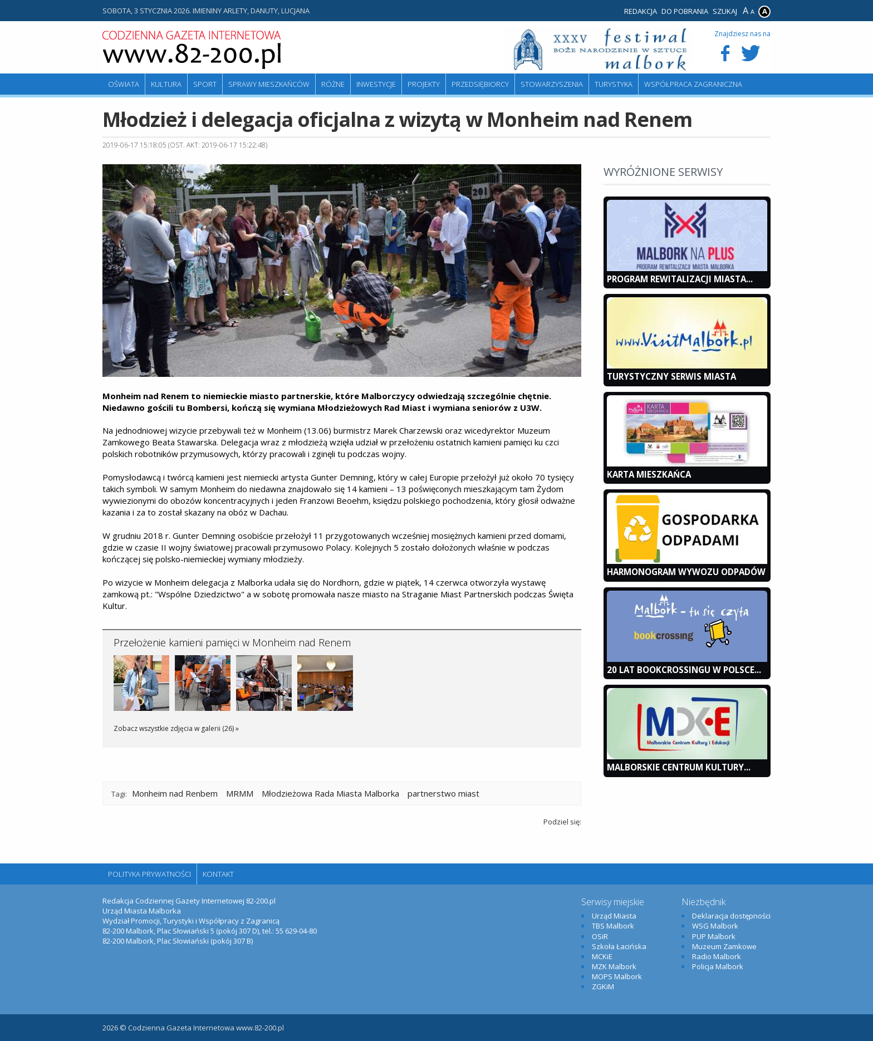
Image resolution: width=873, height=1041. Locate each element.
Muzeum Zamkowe (724, 946)
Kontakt (218, 874)
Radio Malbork (716, 956)
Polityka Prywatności (149, 874)
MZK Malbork (614, 966)
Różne (333, 84)
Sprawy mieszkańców (269, 84)
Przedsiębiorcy (480, 84)
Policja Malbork (717, 966)
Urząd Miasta (614, 916)
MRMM (239, 793)
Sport (205, 84)
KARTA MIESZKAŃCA (649, 474)
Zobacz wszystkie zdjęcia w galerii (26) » (176, 728)
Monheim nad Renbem (175, 793)
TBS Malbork (613, 926)
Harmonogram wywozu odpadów (686, 571)
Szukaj (725, 11)
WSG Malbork (715, 926)
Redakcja (640, 11)
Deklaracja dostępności (731, 916)
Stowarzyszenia (552, 84)
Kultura (166, 84)
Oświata (123, 84)
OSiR (600, 936)
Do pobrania (684, 11)
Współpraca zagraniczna (693, 84)
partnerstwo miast (443, 793)
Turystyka (613, 84)
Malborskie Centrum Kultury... (679, 767)
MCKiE (602, 956)
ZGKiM (603, 986)
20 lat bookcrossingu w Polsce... (684, 669)
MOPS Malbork (617, 976)
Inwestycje (376, 84)
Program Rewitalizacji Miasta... (680, 278)
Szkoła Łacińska (619, 946)
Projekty (424, 84)
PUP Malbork (713, 936)
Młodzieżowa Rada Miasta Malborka (330, 793)
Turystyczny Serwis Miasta (671, 376)
